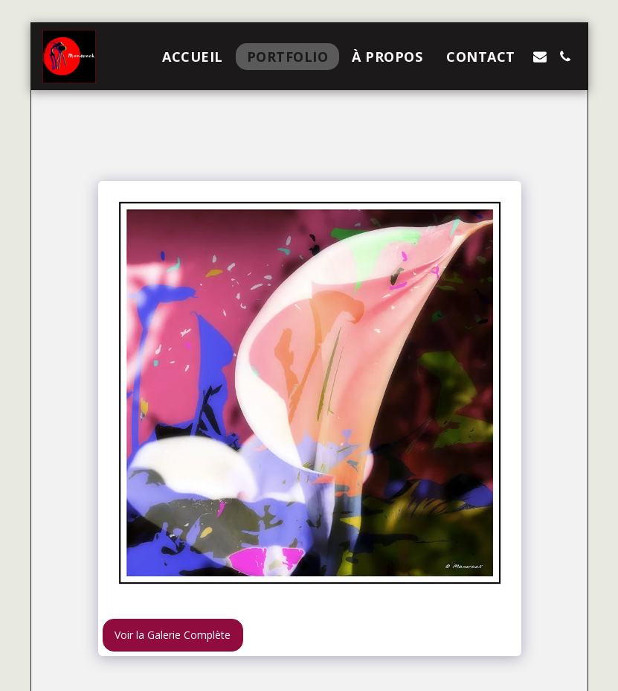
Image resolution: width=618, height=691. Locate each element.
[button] (540, 56)
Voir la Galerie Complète (173, 635)
